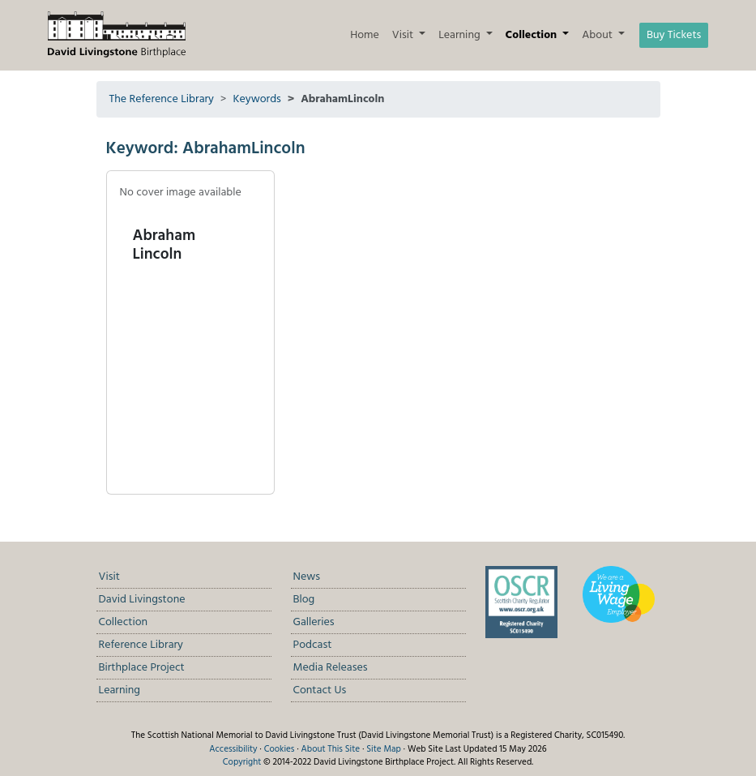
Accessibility (233, 749)
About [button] (598, 35)
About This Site (331, 749)
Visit (109, 577)
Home (364, 35)
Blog (304, 599)
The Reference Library (162, 99)
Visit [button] (404, 35)
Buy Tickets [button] (674, 35)
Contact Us (320, 690)
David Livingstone (142, 599)
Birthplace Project (142, 667)
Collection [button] (533, 35)
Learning (120, 690)
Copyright (242, 762)
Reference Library (141, 645)
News (307, 577)
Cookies (279, 749)
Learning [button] (460, 35)
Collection (123, 622)
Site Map (383, 749)
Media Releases (330, 667)
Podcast (312, 645)
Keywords (256, 99)
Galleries (314, 622)
